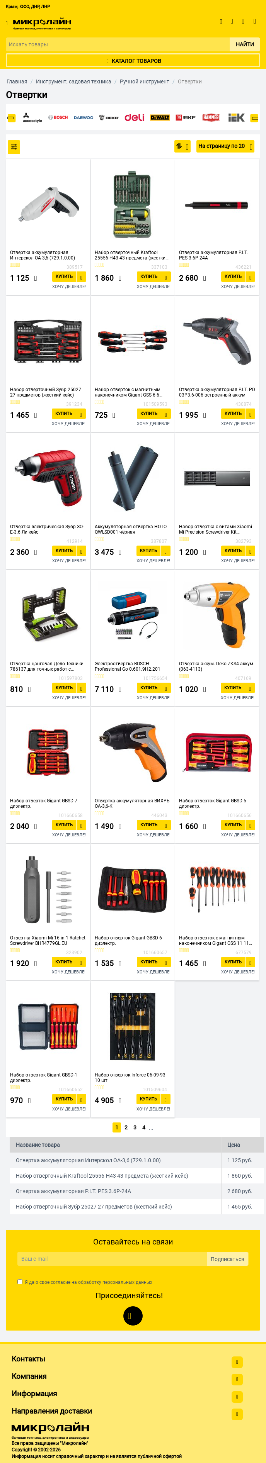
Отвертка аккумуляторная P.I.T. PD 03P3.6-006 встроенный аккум (217, 392)
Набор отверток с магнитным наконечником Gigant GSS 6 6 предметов (127, 392)
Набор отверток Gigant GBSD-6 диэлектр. (128, 940)
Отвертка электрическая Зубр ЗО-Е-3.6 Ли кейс (47, 529)
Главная (17, 81)
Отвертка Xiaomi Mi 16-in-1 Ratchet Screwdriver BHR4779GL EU (47, 940)
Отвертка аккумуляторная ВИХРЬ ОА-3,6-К (132, 803)
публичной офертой (160, 1455)
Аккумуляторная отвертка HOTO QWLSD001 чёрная (131, 529)
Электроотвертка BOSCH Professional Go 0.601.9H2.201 (127, 666)
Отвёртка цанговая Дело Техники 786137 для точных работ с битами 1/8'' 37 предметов (47, 666)
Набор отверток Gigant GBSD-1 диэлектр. (43, 1077)
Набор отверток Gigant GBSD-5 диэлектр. (212, 803)
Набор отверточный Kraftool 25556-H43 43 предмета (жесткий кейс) (131, 255)
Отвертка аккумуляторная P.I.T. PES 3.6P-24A (213, 255)
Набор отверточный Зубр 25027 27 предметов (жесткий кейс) (45, 392)
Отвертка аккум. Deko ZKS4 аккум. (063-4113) (216, 666)
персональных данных (127, 1281)
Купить (64, 276)
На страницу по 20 (225, 147)
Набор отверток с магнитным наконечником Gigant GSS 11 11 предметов (214, 940)
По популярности (185, 147)
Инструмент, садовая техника (73, 81)
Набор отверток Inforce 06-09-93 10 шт (130, 1077)
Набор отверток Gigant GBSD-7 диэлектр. (43, 803)
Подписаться (227, 1257)
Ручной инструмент (144, 81)
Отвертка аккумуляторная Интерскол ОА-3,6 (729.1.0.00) (42, 255)
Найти (245, 44)
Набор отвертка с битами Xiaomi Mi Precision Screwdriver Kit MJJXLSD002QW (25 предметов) (215, 529)
